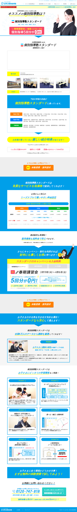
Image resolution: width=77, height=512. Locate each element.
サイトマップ (27, 509)
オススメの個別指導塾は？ (30, 3)
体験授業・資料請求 (38, 168)
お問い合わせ (72, 3)
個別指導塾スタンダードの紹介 (45, 3)
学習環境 (64, 3)
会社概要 (18, 509)
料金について (56, 3)
